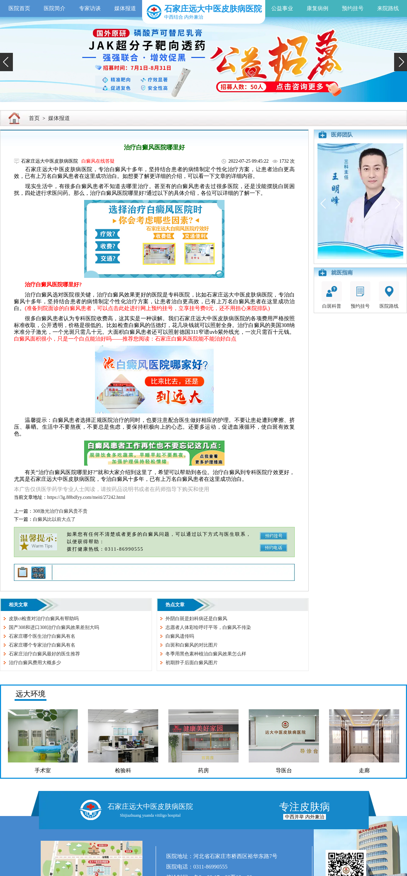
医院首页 (19, 8)
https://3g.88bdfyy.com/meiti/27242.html (86, 497)
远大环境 (30, 694)
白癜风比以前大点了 (54, 519)
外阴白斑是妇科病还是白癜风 (196, 618)
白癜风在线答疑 (98, 161)
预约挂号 (353, 8)
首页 (34, 118)
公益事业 (282, 8)
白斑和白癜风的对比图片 (192, 645)
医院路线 (389, 295)
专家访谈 (90, 8)
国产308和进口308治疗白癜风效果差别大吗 (54, 627)
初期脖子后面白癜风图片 (192, 662)
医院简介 (54, 8)
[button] (6, 62)
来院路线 (388, 8)
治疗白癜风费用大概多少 (35, 662)
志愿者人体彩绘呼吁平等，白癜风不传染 (208, 627)
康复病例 (317, 8)
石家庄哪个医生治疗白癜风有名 (42, 636)
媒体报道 (125, 8)
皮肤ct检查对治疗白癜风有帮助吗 (44, 618)
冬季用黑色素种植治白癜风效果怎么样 (206, 653)
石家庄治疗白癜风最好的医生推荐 (44, 653)
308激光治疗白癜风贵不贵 (60, 511)
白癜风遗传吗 (180, 636)
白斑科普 (332, 295)
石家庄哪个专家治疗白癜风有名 (42, 645)
